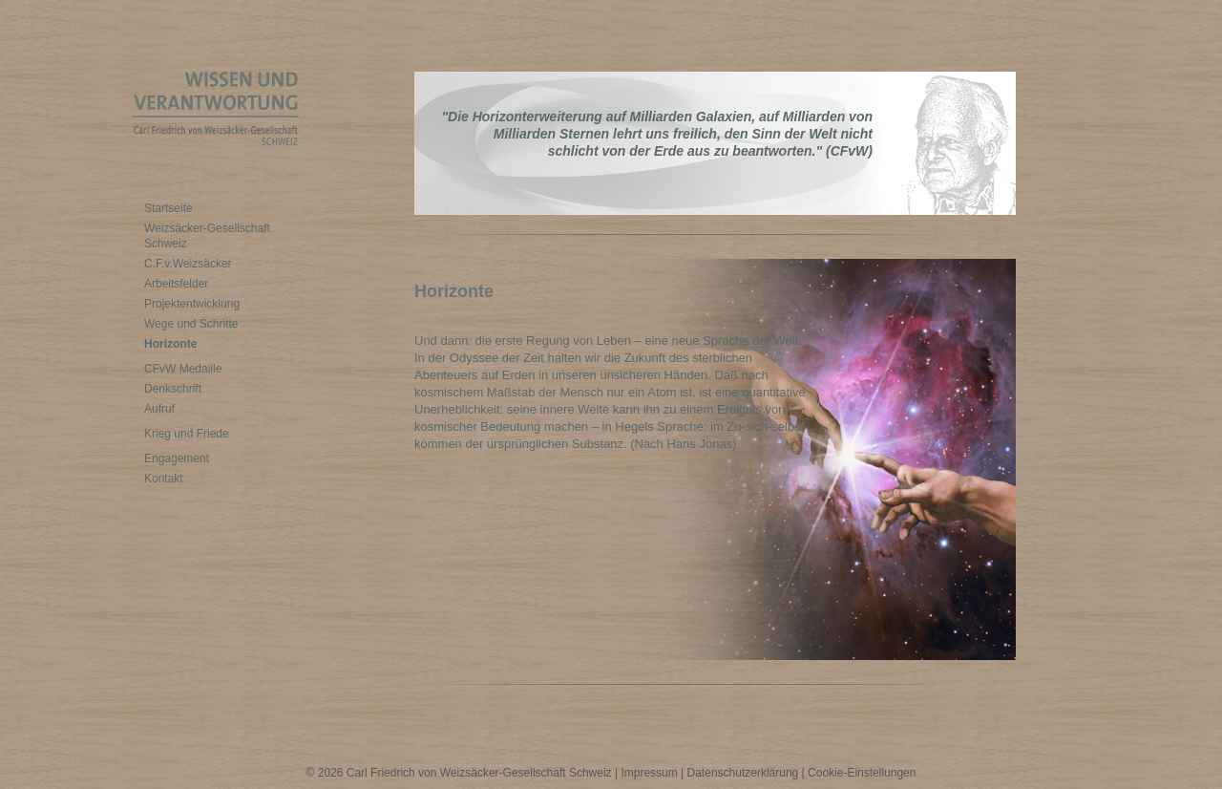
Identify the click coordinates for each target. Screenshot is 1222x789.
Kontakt (163, 478)
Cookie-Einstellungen (862, 772)
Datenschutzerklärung (743, 772)
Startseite (168, 208)
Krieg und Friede (186, 433)
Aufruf (159, 409)
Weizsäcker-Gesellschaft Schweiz (207, 236)
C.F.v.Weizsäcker (188, 263)
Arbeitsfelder (176, 283)
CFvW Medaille (182, 368)
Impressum (649, 772)
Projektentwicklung (192, 303)
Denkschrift (172, 388)
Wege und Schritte (191, 324)
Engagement (176, 458)
